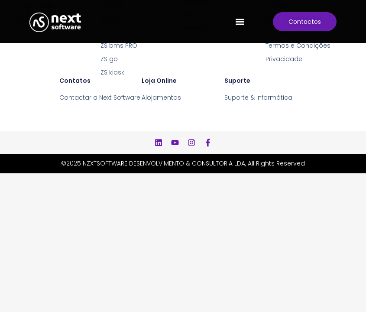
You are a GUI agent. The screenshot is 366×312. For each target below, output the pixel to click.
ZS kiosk (112, 72)
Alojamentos (161, 97)
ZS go (109, 59)
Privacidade (284, 59)
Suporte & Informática (258, 97)
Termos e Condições (298, 45)
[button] (240, 21)
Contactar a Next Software (99, 97)
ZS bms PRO (118, 45)
